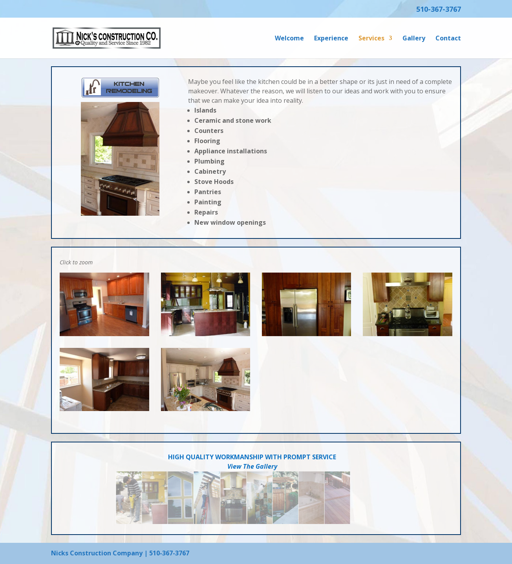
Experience (331, 38)
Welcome (289, 38)
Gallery (413, 38)
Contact (448, 38)
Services (371, 38)
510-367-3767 (438, 9)
